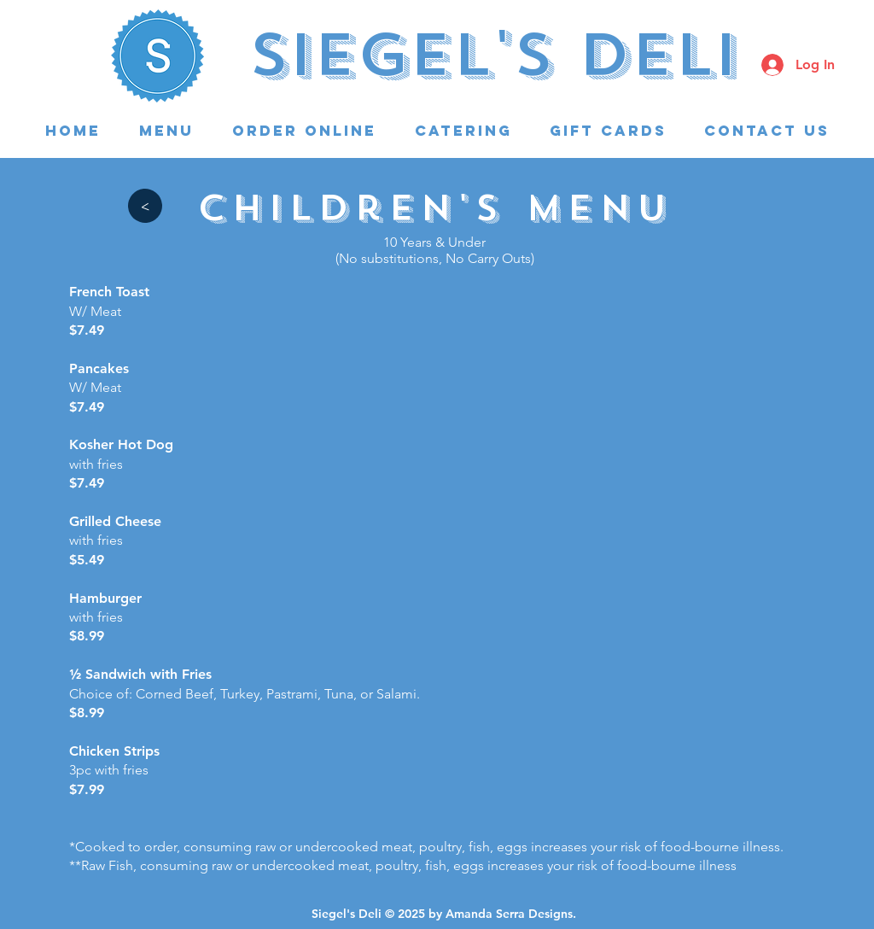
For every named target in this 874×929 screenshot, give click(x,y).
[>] (144, 205)
